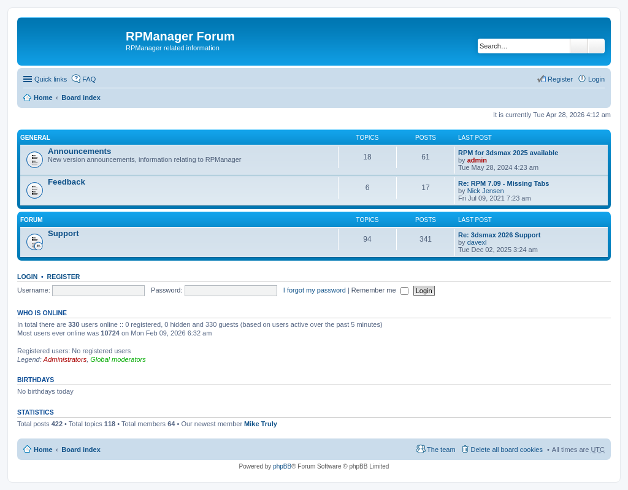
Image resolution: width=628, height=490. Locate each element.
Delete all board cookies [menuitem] (507, 449)
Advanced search (596, 46)
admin (477, 160)
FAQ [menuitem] (89, 79)
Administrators (65, 359)
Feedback (66, 181)
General (35, 137)
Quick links (50, 79)
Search (579, 46)
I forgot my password (314, 290)
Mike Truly (260, 423)
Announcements (79, 151)
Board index (81, 97)
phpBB (282, 466)
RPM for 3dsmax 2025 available (508, 152)
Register (63, 276)
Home (43, 97)
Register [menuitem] (560, 79)
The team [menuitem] (441, 449)
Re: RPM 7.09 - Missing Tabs (503, 183)
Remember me (379, 290)
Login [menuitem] (596, 79)
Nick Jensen (485, 190)
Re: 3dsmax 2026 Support (499, 235)
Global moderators (118, 359)
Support (63, 233)
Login (27, 276)
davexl (477, 242)
